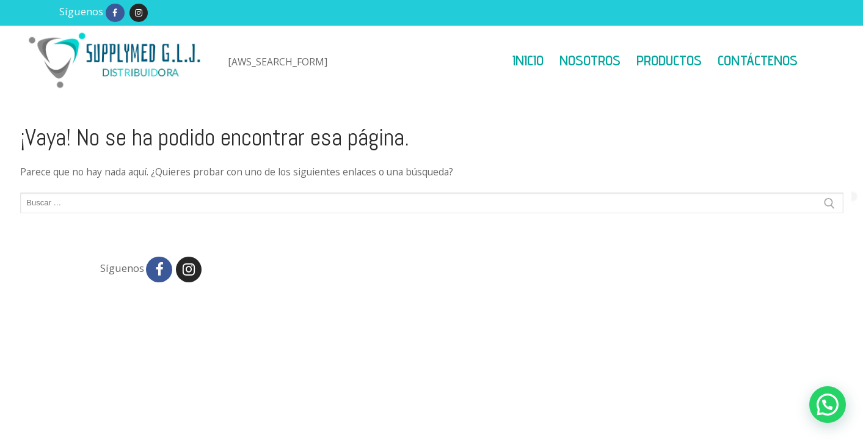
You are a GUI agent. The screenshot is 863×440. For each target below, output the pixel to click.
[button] (827, 404)
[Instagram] (138, 13)
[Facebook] (115, 13)
